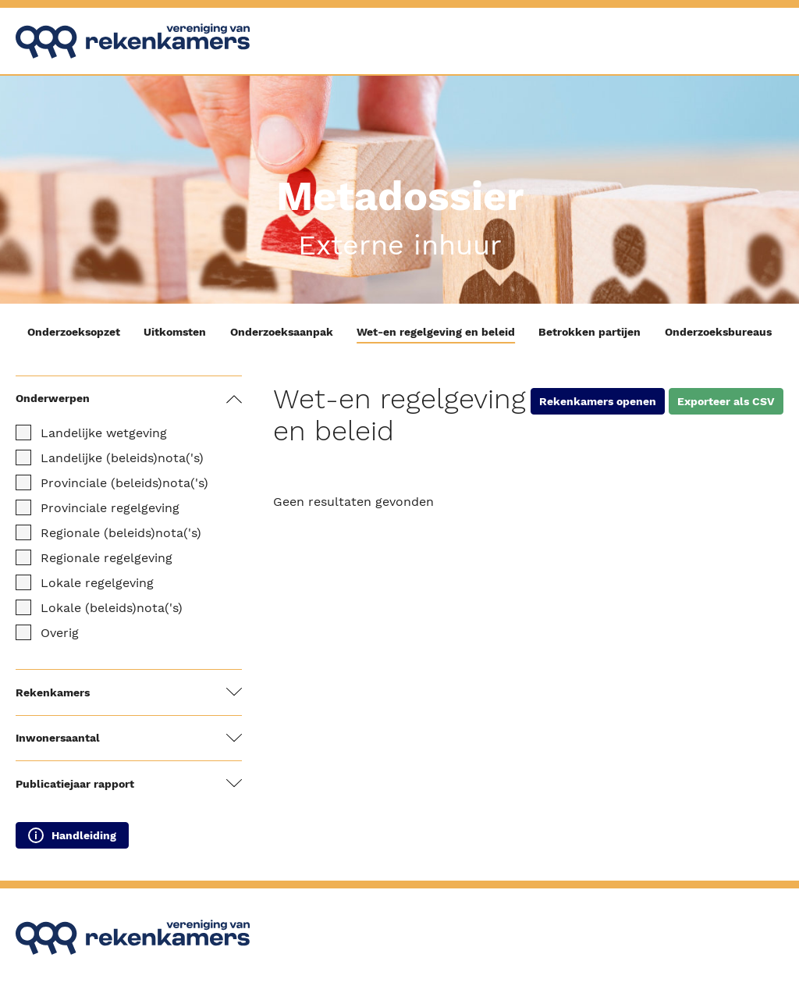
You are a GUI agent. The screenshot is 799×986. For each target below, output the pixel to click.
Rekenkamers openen (597, 401)
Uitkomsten (175, 332)
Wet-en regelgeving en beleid (436, 332)
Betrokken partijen (589, 332)
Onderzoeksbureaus (718, 332)
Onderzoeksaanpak (281, 332)
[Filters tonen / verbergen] (234, 399)
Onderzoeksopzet (73, 332)
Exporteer (726, 401)
